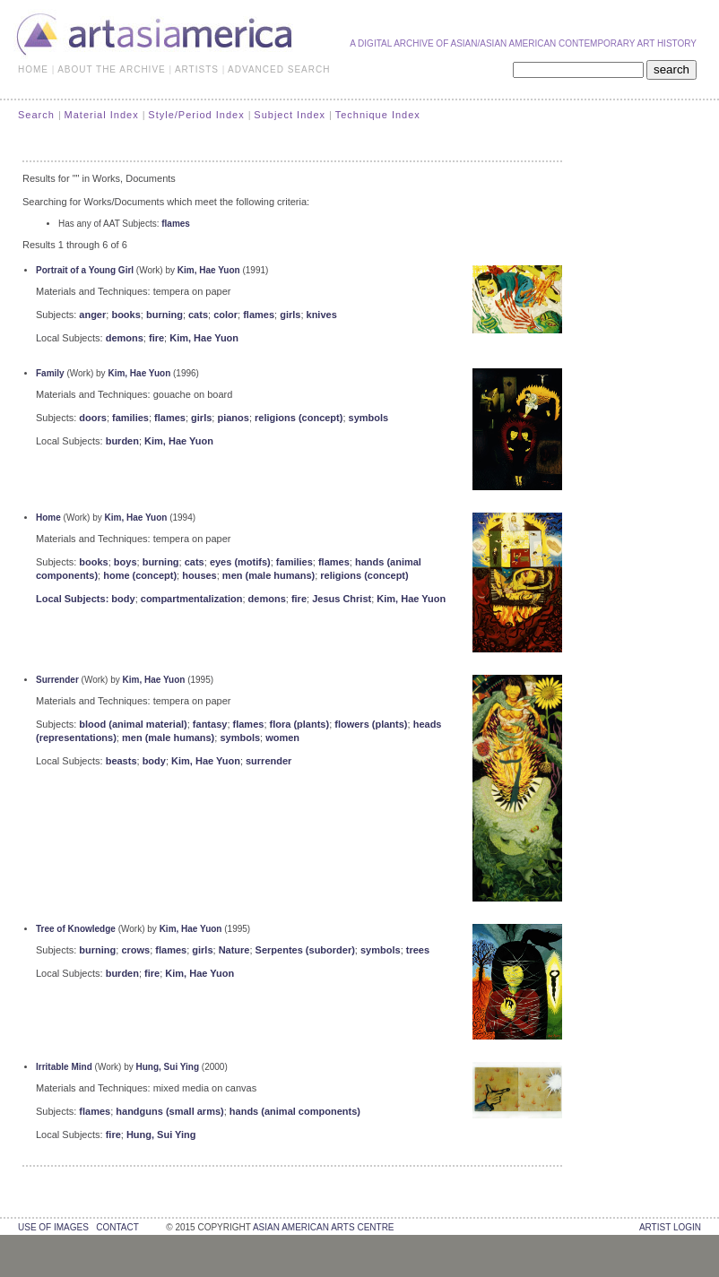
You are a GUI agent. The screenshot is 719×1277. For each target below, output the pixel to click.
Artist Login (670, 1227)
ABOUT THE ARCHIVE (111, 69)
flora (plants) (300, 724)
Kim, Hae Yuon (209, 270)
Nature (234, 950)
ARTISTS (197, 69)
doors (93, 417)
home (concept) (140, 575)
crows (135, 950)
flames (175, 224)
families (130, 417)
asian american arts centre (323, 1227)
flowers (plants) (370, 724)
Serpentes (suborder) (305, 950)
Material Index (102, 114)
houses (199, 575)
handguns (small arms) (169, 1111)
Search (36, 114)
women (282, 737)
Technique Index (377, 114)
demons (124, 337)
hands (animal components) (295, 1111)
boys (125, 562)
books (125, 314)
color (225, 314)
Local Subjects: (73, 598)
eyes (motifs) (240, 562)
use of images (53, 1227)
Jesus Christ (341, 598)
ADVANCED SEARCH (279, 69)
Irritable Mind (64, 1067)
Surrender (57, 680)
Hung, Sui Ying (168, 1067)
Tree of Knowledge (76, 929)
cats (198, 314)
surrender (268, 760)
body (122, 598)
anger (92, 314)
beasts (121, 760)
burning (164, 314)
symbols (369, 417)
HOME (33, 69)
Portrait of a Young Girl (85, 270)
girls (290, 314)
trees (417, 950)
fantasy (210, 724)
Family (50, 373)
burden (122, 441)
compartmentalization (192, 598)
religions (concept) (298, 417)
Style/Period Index (196, 114)
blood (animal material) (132, 724)
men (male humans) (268, 575)
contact (117, 1227)
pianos (232, 417)
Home (48, 517)
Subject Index (289, 114)
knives (322, 314)
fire (156, 337)
